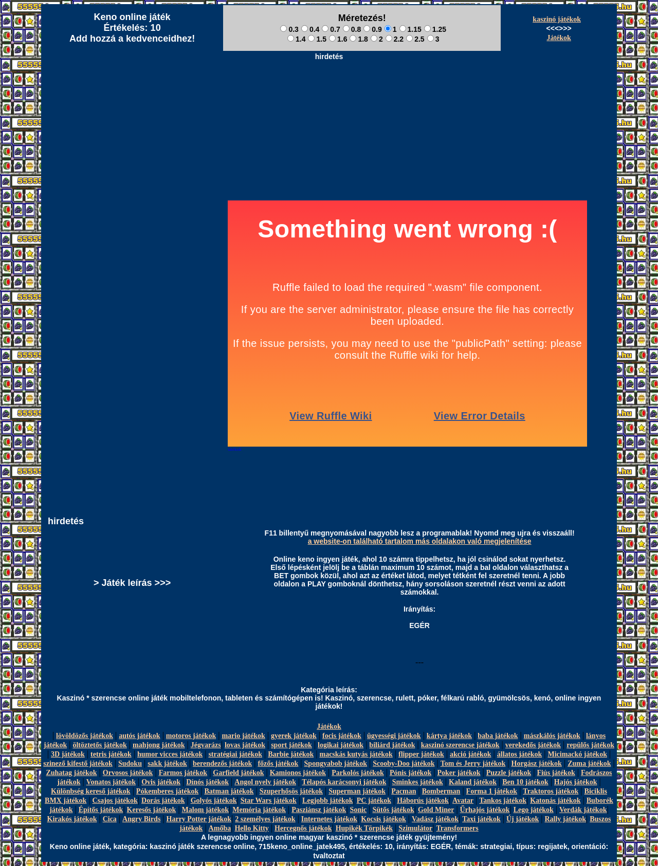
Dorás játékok (163, 800)
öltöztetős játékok (99, 745)
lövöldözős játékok (84, 736)
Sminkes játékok (417, 782)
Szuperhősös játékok (291, 791)
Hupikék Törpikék (364, 828)
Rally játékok (565, 819)
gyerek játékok (294, 736)
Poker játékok (458, 773)
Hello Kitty (251, 828)
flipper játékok (421, 754)
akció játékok (470, 754)
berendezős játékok (222, 763)
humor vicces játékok (170, 754)
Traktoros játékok (550, 791)
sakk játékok (167, 763)
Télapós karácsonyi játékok (344, 782)
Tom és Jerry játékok (473, 763)
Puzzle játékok (508, 773)
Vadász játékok (435, 819)
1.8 (359, 39)
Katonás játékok (555, 800)
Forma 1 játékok (492, 791)
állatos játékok (519, 754)
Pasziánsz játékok (318, 810)
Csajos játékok (115, 800)
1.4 (296, 39)
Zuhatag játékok (71, 773)
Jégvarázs (206, 745)
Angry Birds (141, 819)
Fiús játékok (556, 773)
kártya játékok (449, 736)
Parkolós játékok (358, 773)
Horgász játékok (536, 763)
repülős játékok (590, 745)
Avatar (462, 800)
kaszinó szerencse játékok (460, 745)
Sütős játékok (393, 810)
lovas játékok (245, 745)
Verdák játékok (583, 810)
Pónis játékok (410, 773)
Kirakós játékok (72, 819)
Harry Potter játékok (199, 819)
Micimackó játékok (577, 754)
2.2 (395, 39)
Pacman (403, 791)
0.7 (331, 29)
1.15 (410, 29)
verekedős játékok (533, 745)
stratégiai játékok (235, 754)
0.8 (352, 29)
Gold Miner (436, 810)
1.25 (435, 29)
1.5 (317, 39)
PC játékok (374, 800)
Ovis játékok (160, 782)
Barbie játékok (291, 754)
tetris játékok (111, 754)
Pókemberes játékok (167, 791)
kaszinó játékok (557, 19)
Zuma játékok (589, 763)
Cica (110, 819)
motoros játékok (191, 736)
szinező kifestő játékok (78, 763)
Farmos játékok (183, 773)
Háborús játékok (423, 800)
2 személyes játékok (265, 819)
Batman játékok (228, 791)
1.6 (338, 39)
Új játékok (522, 819)
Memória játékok (259, 810)
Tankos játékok (502, 800)
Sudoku (130, 763)
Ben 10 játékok (525, 782)
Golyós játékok (214, 800)
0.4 (310, 29)
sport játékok (291, 745)
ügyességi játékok (394, 736)
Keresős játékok (151, 810)
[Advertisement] (329, 88)
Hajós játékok (575, 782)
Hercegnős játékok (303, 828)
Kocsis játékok (383, 819)
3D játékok (68, 754)
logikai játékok (340, 745)
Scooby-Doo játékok (403, 763)
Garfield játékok (238, 773)
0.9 (372, 29)
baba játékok (498, 736)
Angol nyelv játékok (265, 782)
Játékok (558, 38)
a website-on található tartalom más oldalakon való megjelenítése (420, 541)
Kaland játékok (473, 782)
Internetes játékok (329, 819)
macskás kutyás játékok (355, 754)
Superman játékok (357, 791)
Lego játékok (534, 810)
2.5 (415, 39)
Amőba (220, 828)
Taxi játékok (481, 819)
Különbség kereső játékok (91, 791)
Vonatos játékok (111, 782)
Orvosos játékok (128, 773)
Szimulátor (415, 828)
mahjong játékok (159, 745)
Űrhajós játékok (485, 810)
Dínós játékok (207, 782)
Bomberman (441, 791)
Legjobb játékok (327, 800)
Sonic (358, 810)
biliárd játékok (392, 745)
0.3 (289, 29)
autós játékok (139, 736)
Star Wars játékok (269, 800)
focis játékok (341, 736)
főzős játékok (278, 763)
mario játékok (243, 736)
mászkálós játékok (552, 736)
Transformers (457, 828)
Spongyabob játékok (336, 763)
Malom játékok (205, 810)
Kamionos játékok (298, 773)
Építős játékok (101, 810)
